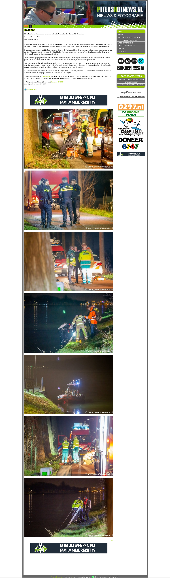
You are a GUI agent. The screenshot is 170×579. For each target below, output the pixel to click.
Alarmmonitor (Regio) (129, 37)
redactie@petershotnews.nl (81, 577)
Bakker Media (131, 82)
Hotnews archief (126, 46)
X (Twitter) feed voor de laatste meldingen (130, 97)
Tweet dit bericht (32, 89)
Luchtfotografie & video (131, 79)
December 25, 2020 (57, 82)
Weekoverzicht (125, 43)
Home (120, 35)
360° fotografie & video (131, 85)
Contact (122, 51)
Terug (111, 540)
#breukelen (46, 76)
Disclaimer (68, 577)
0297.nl (121, 48)
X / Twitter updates (127, 40)
